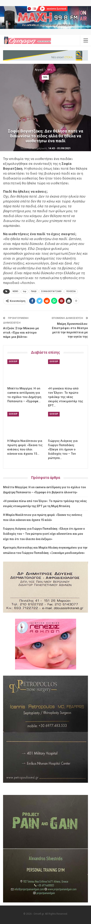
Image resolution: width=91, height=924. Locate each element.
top (24, 291)
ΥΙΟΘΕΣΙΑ (71, 291)
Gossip (13, 361)
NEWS (15, 291)
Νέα (45, 77)
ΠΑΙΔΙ (33, 291)
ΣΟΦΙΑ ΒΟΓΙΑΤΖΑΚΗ (51, 291)
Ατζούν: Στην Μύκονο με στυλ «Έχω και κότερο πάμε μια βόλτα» (21, 332)
